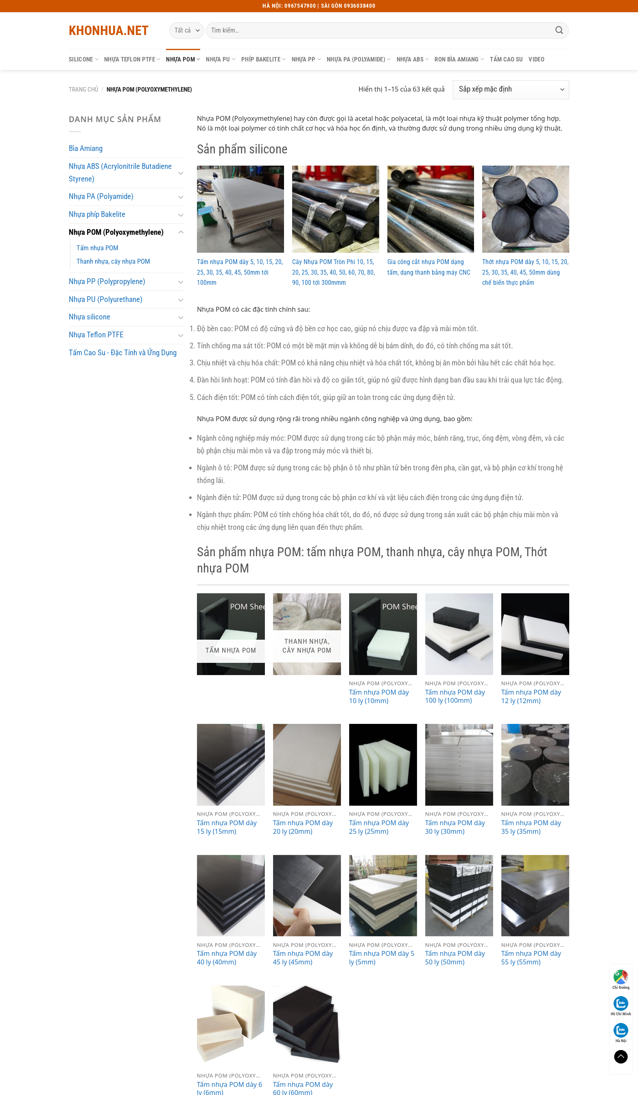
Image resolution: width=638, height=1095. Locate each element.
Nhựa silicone (89, 316)
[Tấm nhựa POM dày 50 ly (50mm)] (459, 896)
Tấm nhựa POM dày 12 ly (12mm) (531, 696)
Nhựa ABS (413, 59)
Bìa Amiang (86, 148)
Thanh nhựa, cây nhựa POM (113, 261)
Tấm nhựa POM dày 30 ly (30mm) (455, 827)
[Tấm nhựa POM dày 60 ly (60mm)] (307, 1026)
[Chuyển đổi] (181, 173)
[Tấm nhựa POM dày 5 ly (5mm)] (383, 896)
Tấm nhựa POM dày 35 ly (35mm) (531, 827)
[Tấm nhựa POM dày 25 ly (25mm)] (383, 765)
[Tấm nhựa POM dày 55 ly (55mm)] (535, 896)
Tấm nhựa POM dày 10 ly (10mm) (379, 696)
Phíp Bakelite (263, 59)
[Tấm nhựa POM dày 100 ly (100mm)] (459, 634)
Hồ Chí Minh (621, 1006)
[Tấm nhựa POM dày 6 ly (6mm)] (231, 1026)
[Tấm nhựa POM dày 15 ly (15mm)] (231, 765)
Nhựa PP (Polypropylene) (107, 281)
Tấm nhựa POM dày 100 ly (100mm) (455, 696)
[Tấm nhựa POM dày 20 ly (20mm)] (307, 765)
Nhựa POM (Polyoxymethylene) (116, 232)
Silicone (83, 59)
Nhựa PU (221, 59)
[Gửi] (559, 30)
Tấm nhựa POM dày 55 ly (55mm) (531, 957)
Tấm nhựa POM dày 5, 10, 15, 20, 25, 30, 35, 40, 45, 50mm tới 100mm (240, 272)
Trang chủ (83, 89)
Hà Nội (621, 1033)
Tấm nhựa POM (97, 248)
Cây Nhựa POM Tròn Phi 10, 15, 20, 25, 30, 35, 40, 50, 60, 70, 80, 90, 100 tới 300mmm (333, 272)
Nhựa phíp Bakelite (97, 214)
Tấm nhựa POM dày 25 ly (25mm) (379, 827)
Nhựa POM (183, 59)
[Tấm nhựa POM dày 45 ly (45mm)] (307, 896)
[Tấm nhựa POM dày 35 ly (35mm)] (535, 765)
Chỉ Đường (620, 980)
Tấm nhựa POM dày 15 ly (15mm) (227, 827)
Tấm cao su (506, 59)
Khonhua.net (109, 30)
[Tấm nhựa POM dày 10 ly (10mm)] (383, 634)
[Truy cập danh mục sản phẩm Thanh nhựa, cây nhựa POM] (307, 634)
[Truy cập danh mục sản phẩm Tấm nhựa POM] (231, 634)
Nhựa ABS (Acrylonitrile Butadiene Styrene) (120, 173)
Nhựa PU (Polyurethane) (105, 299)
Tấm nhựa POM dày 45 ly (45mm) (303, 957)
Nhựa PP (306, 59)
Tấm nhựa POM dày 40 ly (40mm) (227, 957)
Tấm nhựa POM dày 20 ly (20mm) (303, 827)
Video (536, 59)
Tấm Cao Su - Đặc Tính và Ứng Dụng (123, 352)
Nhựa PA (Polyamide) (359, 59)
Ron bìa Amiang (459, 59)
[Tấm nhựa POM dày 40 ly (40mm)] (231, 896)
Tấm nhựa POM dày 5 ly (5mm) (382, 957)
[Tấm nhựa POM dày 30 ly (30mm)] (459, 765)
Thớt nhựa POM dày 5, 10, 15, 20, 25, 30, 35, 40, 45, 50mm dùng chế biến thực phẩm (525, 272)
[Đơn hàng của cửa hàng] (511, 89)
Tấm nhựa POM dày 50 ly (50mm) (455, 957)
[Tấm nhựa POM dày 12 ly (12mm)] (535, 634)
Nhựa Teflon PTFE (132, 59)
